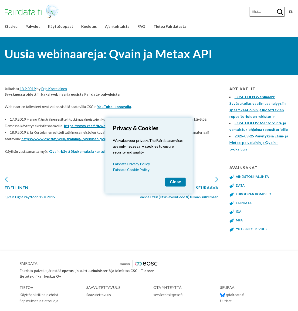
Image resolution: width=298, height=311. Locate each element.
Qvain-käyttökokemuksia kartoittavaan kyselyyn (92, 151)
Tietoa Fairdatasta (169, 26)
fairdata (244, 203)
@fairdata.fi (232, 295)
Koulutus (89, 26)
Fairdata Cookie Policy (131, 169)
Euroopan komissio (253, 194)
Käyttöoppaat (60, 26)
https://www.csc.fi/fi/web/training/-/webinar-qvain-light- (70, 138)
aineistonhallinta (252, 176)
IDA (238, 211)
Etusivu (11, 26)
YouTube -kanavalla (114, 106)
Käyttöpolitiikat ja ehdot (39, 295)
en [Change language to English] (291, 12)
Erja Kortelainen (54, 88)
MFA (239, 220)
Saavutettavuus (98, 295)
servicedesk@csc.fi (168, 295)
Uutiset (226, 301)
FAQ (141, 26)
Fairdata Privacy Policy (131, 163)
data (240, 185)
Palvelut (33, 26)
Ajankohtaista (117, 26)
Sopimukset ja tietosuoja (39, 301)
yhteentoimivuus (251, 229)
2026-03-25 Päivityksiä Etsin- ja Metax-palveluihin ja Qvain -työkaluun (258, 142)
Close (175, 181)
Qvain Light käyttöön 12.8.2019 (30, 189)
